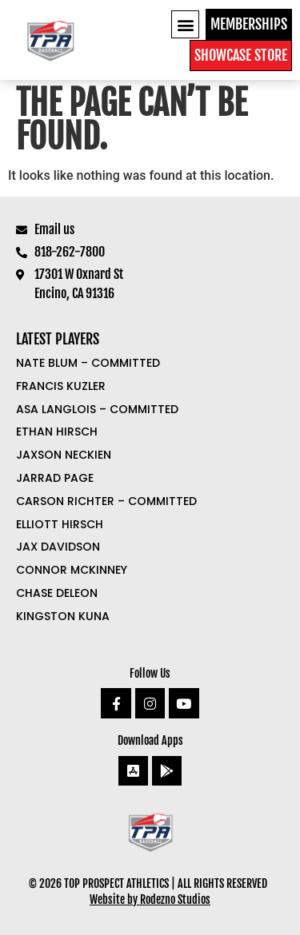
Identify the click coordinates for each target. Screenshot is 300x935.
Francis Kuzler (61, 386)
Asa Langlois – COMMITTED (97, 409)
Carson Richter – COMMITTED (106, 501)
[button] (185, 24)
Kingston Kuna (63, 616)
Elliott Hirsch (59, 524)
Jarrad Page (55, 478)
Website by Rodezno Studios (150, 899)
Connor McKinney (71, 570)
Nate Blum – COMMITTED (88, 363)
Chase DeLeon (57, 593)
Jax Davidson (58, 547)
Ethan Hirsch (57, 432)
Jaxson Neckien (63, 455)
